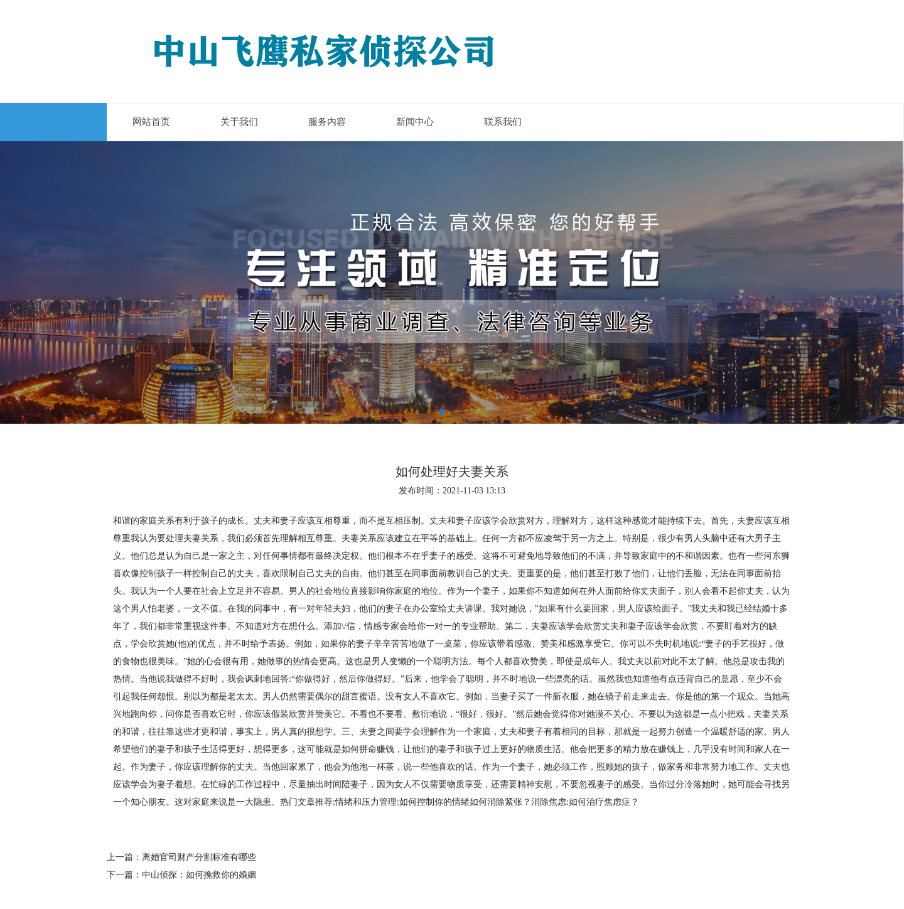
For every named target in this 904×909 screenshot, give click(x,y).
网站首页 (151, 122)
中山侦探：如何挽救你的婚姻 (199, 874)
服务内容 (327, 122)
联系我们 (503, 122)
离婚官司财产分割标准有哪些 (199, 857)
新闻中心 (415, 122)
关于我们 (239, 122)
